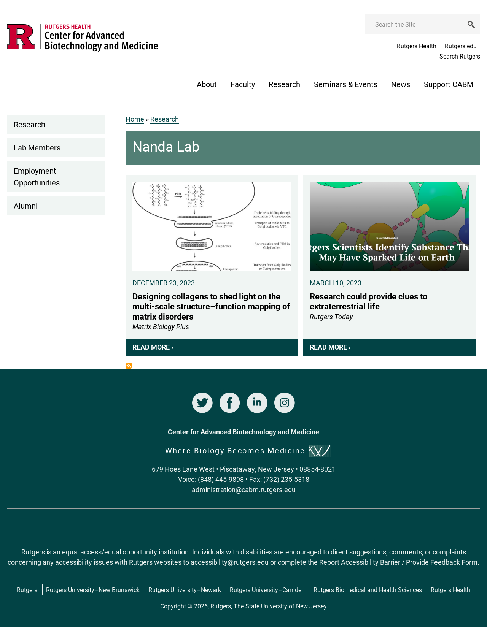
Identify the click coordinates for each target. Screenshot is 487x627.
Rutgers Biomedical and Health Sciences (368, 590)
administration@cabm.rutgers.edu (244, 489)
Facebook (230, 403)
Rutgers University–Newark (184, 590)
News (400, 84)
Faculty (243, 84)
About (207, 84)
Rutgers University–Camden (267, 590)
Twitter (202, 403)
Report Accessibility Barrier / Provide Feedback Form (398, 562)
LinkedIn (257, 403)
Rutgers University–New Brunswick (93, 590)
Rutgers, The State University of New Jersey (268, 606)
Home (135, 119)
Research (284, 84)
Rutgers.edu (461, 46)
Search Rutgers (459, 56)
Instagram (284, 403)
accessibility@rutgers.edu (230, 562)
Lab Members (37, 147)
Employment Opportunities (37, 176)
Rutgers (27, 590)
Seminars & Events (345, 84)
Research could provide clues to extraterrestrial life (389, 265)
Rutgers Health (416, 46)
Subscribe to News (129, 366)
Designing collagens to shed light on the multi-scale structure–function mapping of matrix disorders (212, 265)
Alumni (26, 206)
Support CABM (448, 84)
